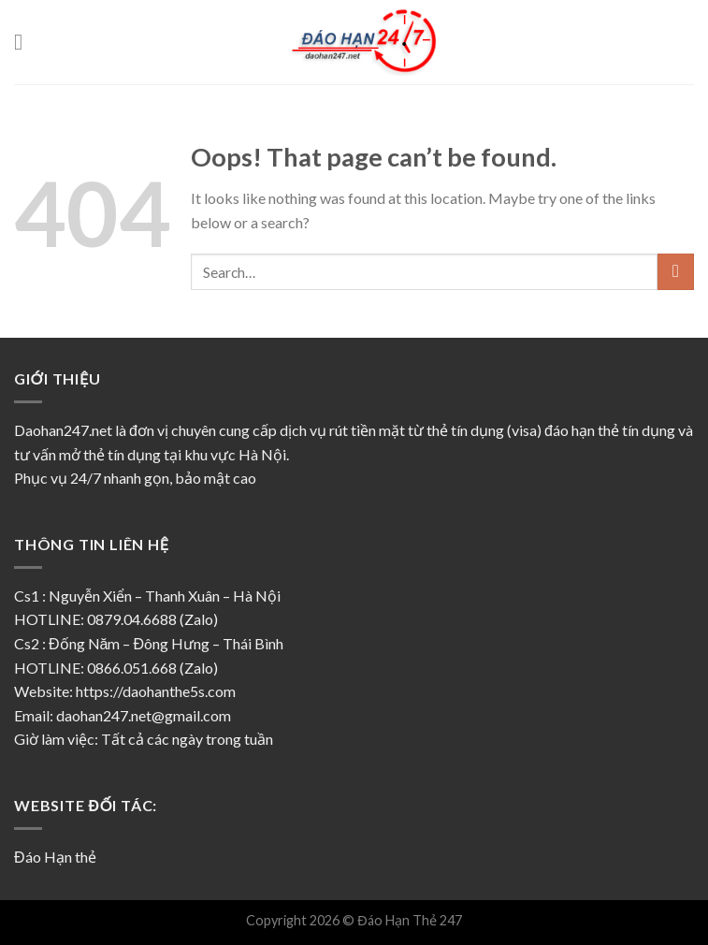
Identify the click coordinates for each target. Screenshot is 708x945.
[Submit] (675, 272)
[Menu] (25, 42)
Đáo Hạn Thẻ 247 (409, 920)
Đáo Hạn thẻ (55, 856)
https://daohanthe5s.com (156, 691)
